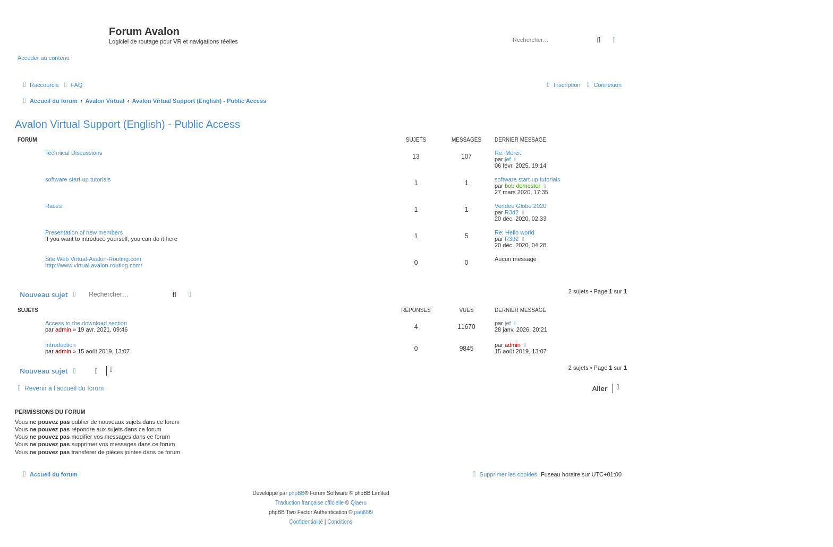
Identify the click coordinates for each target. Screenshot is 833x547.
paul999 (363, 512)
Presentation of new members (84, 232)
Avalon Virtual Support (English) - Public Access (127, 124)
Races (53, 206)
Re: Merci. (508, 153)
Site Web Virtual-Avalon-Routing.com (93, 259)
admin (63, 329)
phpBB (296, 493)
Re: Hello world (514, 232)
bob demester (522, 186)
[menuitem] (71, 85)
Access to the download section (86, 323)
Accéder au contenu (44, 58)
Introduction (60, 345)
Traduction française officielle (309, 503)
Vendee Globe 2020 (520, 206)
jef (508, 159)
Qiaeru (359, 503)
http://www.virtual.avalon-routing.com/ (93, 265)
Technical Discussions (74, 153)
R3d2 (511, 212)
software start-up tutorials (78, 179)
